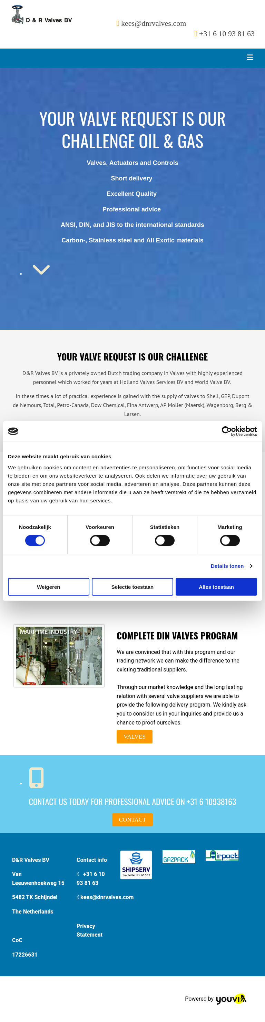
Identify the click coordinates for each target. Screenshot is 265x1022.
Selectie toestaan (132, 587)
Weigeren (48, 587)
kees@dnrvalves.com (107, 897)
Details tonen (227, 566)
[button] (134, 736)
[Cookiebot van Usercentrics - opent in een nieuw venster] (227, 431)
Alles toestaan (216, 587)
